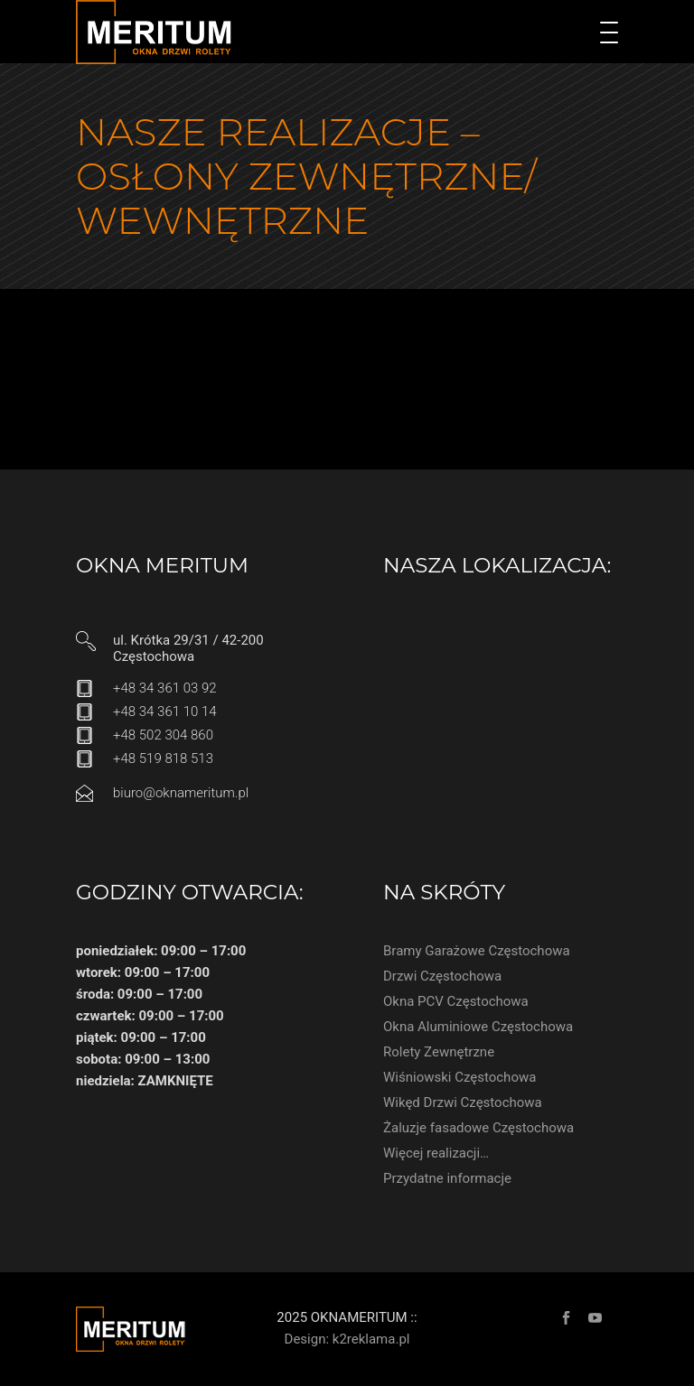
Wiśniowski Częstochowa (459, 1077)
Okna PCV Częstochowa (456, 1001)
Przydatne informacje (447, 1178)
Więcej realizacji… (436, 1153)
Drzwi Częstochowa (442, 976)
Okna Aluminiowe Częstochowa (478, 1027)
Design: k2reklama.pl (347, 1339)
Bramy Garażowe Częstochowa (476, 951)
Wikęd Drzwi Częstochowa (462, 1102)
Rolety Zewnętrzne (438, 1052)
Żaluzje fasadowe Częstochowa (478, 1128)
